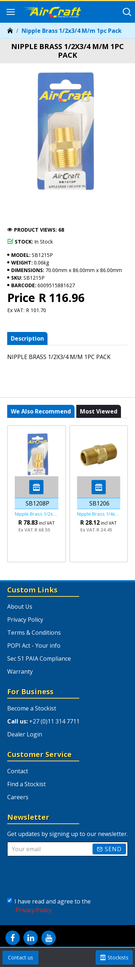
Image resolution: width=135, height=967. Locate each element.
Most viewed (98, 411)
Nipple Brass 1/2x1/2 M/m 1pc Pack (36, 514)
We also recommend (41, 411)
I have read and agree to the (49, 905)
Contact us (20, 957)
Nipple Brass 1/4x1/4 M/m (99, 514)
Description (27, 338)
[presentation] (63, 875)
